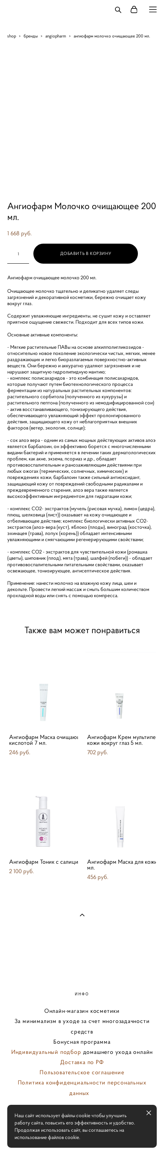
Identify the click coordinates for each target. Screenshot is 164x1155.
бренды (31, 36)
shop (11, 36)
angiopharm (55, 36)
